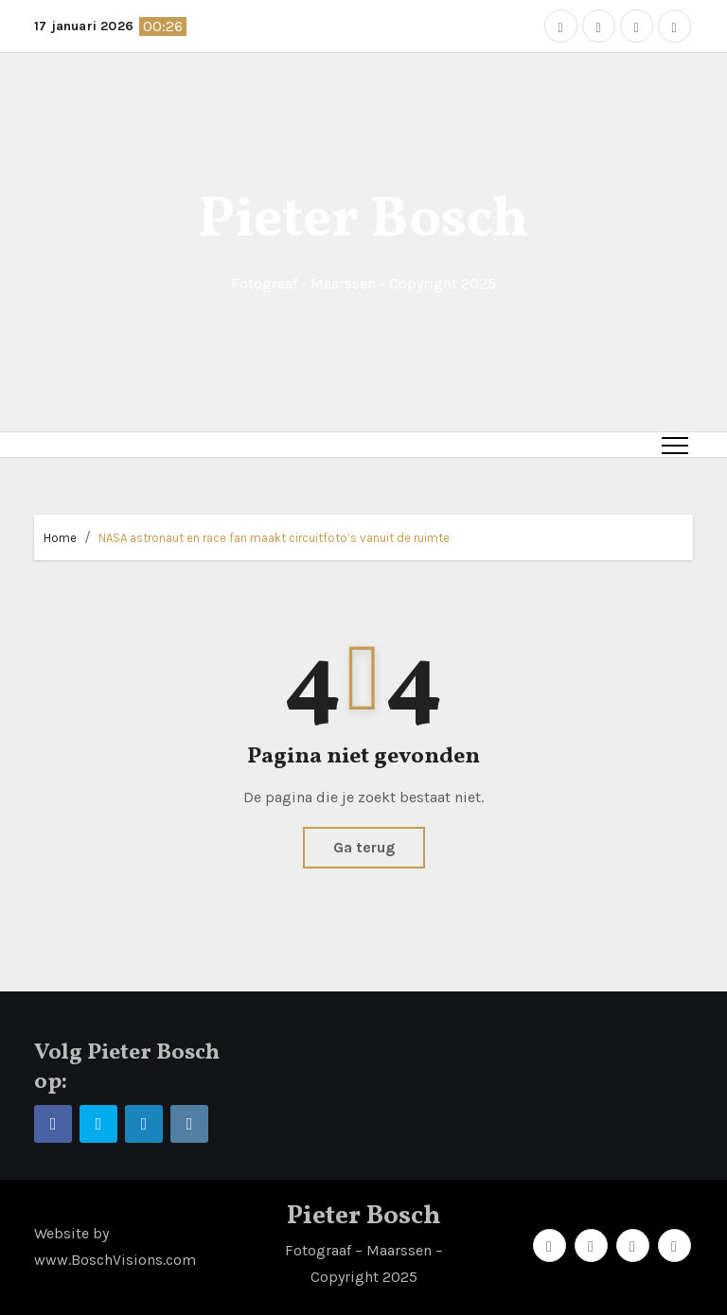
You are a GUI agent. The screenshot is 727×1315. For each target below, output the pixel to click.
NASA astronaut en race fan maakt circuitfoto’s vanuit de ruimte (274, 538)
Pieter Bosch (363, 221)
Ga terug (364, 847)
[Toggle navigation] (675, 444)
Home (60, 538)
